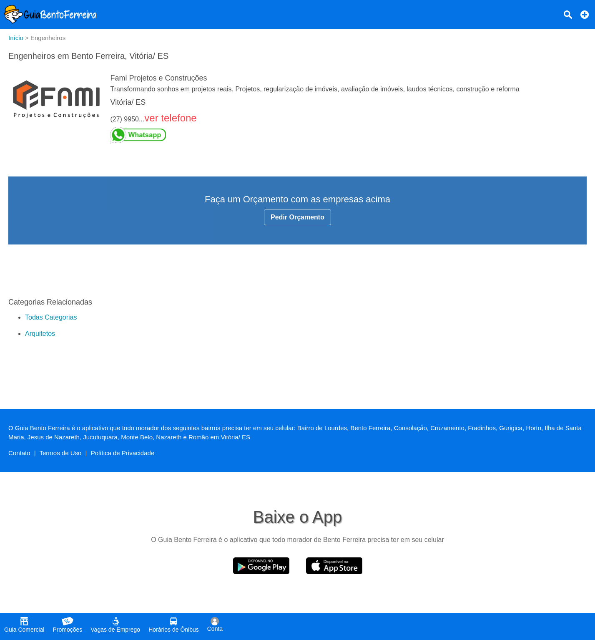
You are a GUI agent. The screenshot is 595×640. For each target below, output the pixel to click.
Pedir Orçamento (297, 217)
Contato (19, 452)
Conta (215, 624)
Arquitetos (40, 333)
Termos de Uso (61, 452)
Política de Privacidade (123, 452)
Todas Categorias (51, 317)
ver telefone (170, 117)
